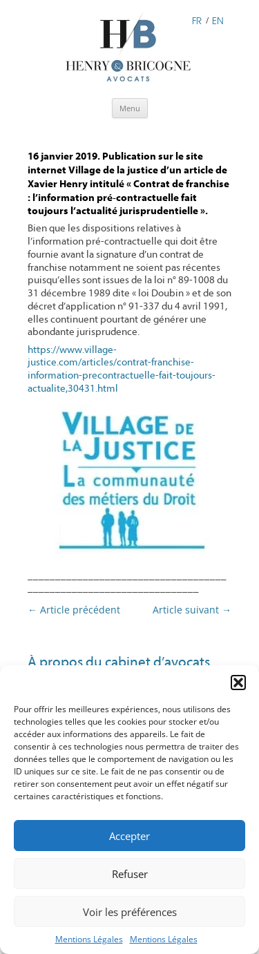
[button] (238, 682)
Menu (129, 108)
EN (218, 20)
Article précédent (74, 609)
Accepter (129, 836)
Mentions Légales (89, 939)
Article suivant (192, 609)
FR (197, 20)
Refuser (130, 874)
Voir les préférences (130, 912)
